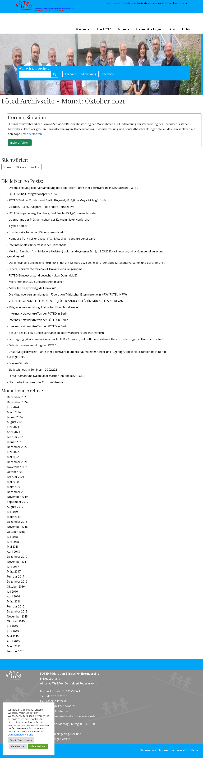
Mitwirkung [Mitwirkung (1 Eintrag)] (21, 167)
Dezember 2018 (17, 522)
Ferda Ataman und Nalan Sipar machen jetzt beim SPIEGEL (46, 376)
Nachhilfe (108, 74)
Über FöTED (103, 29)
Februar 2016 (15, 606)
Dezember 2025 (17, 397)
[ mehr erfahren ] (31, 134)
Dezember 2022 (17, 447)
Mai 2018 (13, 546)
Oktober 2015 (16, 621)
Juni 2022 (13, 452)
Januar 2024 (14, 417)
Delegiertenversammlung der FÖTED (33, 345)
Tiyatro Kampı (18, 226)
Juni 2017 (13, 567)
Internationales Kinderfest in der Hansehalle (37, 245)
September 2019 (17, 502)
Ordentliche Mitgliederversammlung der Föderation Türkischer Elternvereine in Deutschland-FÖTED (74, 188)
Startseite (83, 29)
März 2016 (14, 601)
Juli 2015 (12, 626)
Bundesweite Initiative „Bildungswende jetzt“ (38, 232)
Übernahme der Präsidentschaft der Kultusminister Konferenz (49, 219)
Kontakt (182, 750)
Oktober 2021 (16, 472)
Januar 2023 (14, 442)
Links (172, 29)
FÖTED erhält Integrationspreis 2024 (33, 194)
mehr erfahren (19, 142)
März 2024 (14, 412)
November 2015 (17, 616)
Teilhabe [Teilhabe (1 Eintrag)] (7, 167)
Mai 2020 (13, 482)
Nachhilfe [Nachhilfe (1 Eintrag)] (35, 167)
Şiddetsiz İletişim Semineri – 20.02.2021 (33, 369)
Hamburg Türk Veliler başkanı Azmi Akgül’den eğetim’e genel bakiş (52, 238)
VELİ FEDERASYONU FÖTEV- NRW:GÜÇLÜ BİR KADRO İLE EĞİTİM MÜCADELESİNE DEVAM (66, 301)
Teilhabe (70, 74)
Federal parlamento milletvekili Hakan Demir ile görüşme (45, 269)
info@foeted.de (58, 711)
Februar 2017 (15, 576)
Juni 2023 (13, 427)
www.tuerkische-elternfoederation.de (71, 716)
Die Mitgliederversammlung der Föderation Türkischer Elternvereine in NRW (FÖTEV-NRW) (68, 294)
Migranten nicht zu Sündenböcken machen (36, 282)
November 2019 (17, 497)
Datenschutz (148, 750)
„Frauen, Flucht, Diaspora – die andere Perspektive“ (42, 207)
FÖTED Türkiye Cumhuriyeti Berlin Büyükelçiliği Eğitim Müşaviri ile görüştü (57, 200)
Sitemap (195, 750)
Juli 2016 (12, 591)
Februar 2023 (15, 437)
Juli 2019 (12, 512)
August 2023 (15, 422)
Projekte (124, 29)
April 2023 (13, 432)
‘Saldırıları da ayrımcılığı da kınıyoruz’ (32, 288)
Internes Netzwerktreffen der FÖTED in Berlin (38, 313)
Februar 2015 (15, 651)
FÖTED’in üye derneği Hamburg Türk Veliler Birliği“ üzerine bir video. (53, 213)
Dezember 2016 (17, 581)
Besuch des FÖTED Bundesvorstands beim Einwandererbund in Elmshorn (56, 333)
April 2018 (13, 551)
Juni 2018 (13, 542)
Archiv (186, 29)
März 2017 (14, 571)
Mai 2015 (13, 636)
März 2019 (14, 517)
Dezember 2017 (17, 557)
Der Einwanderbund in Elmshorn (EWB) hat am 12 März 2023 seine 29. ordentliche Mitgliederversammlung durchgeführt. (87, 263)
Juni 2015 (13, 631)
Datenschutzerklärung (20, 734)
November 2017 (17, 562)
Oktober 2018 (16, 532)
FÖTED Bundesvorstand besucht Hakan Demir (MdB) (43, 275)
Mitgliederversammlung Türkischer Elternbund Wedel (44, 307)
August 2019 (15, 507)
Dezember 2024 (17, 402)
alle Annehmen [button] (38, 746)
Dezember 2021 (17, 462)
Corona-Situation (20, 363)
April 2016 (13, 596)
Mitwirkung (88, 74)
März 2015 (14, 646)
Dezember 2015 (17, 611)
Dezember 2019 (17, 492)
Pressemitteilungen (149, 29)
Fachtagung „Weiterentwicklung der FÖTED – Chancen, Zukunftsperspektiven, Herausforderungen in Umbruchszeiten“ (86, 339)
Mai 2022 (13, 457)
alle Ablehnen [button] (18, 746)
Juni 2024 (13, 407)
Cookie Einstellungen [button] (21, 740)
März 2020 (14, 487)
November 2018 (17, 527)
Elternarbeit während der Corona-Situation (36, 382)
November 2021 (17, 467)
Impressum (166, 750)
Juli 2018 (12, 537)
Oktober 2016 (16, 586)
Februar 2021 (15, 477)
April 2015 (13, 641)
